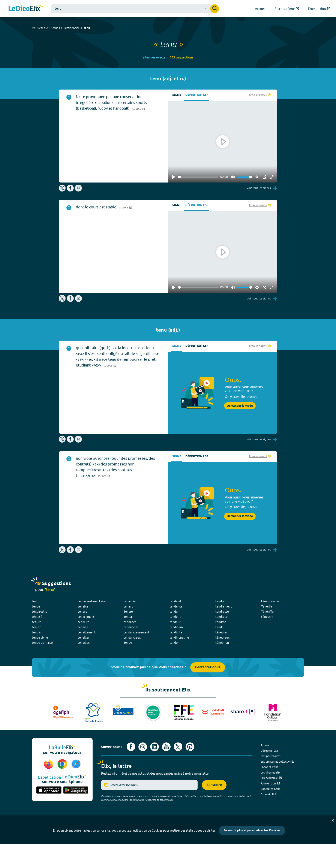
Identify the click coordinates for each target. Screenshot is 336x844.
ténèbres (221, 632)
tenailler (83, 637)
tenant (128, 606)
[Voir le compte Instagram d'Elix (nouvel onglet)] (142, 746)
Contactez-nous (207, 667)
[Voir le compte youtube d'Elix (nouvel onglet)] (166, 746)
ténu (35, 601)
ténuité (37, 616)
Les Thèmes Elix (270, 772)
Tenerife (267, 606)
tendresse (222, 611)
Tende (128, 642)
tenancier (130, 601)
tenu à (36, 632)
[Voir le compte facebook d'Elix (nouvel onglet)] (131, 746)
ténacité (83, 622)
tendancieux (132, 637)
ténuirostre (39, 611)
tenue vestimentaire (92, 601)
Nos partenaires (270, 756)
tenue (36, 606)
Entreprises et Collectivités (277, 761)
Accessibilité (268, 794)
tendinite (176, 632)
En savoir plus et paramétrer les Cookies (252, 831)
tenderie (175, 616)
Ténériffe (267, 611)
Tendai (128, 616)
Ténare (128, 611)
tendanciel (131, 627)
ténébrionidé (270, 601)
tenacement (86, 616)
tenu (87, 28)
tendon (174, 642)
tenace (82, 611)
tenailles (84, 642)
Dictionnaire (72, 28)
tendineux (176, 627)
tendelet (176, 601)
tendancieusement (136, 632)
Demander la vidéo (240, 406)
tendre (220, 601)
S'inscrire (214, 785)
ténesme (267, 616)
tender (174, 611)
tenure (36, 622)
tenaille (83, 627)
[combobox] (135, 8)
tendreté (221, 616)
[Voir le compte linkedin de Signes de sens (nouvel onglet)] (154, 746)
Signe (176, 95)
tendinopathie (179, 637)
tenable (83, 606)
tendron (220, 622)
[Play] (173, 177)
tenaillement (87, 632)
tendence (176, 606)
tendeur (175, 622)
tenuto (36, 627)
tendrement (223, 606)
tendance (130, 622)
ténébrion (222, 642)
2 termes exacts (154, 57)
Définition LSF (196, 95)
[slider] (198, 177)
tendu (219, 627)
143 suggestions (182, 57)
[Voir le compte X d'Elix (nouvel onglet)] (178, 746)
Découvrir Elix (269, 750)
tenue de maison (43, 642)
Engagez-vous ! (270, 767)
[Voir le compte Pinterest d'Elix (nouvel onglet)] (190, 746)
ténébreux (222, 637)
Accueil (55, 28)
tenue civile (40, 637)
